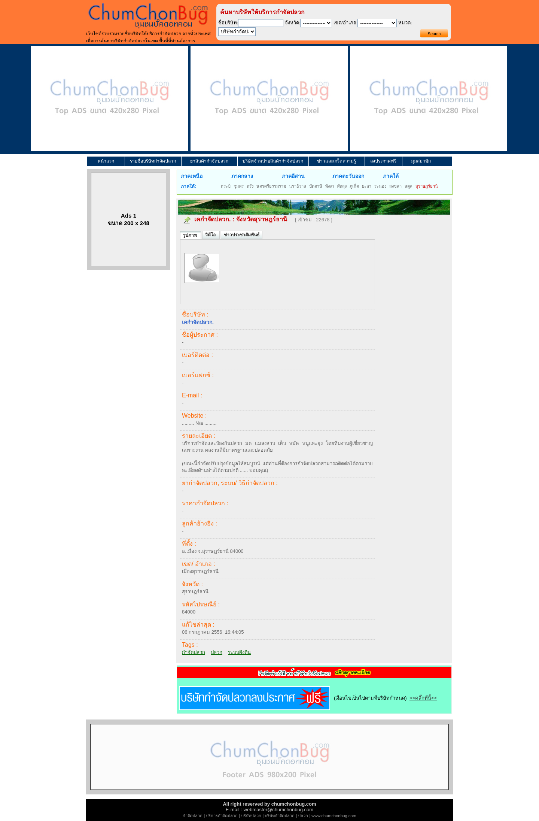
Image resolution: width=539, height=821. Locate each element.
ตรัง (250, 186)
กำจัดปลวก (193, 652)
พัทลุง (342, 186)
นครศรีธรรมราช (271, 186)
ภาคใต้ (391, 176)
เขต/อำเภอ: (345, 22)
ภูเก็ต (354, 186)
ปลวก (216, 652)
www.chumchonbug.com (333, 816)
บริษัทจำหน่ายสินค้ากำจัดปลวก (273, 161)
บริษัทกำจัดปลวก (280, 816)
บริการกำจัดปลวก (222, 816)
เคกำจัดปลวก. (212, 219)
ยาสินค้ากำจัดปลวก (209, 161)
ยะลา (366, 186)
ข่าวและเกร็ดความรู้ (336, 161)
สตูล (408, 186)
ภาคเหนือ (191, 176)
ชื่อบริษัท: (228, 22)
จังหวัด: (293, 22)
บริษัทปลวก (251, 816)
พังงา (329, 186)
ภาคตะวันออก (348, 176)
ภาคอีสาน (293, 176)
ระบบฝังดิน (239, 652)
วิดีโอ (211, 234)
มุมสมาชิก (421, 161)
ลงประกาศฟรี (383, 161)
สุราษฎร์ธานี (426, 186)
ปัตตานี (315, 186)
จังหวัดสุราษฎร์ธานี (261, 219)
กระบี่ (226, 186)
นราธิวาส (297, 186)
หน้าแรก (106, 161)
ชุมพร (239, 186)
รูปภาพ (190, 235)
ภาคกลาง (242, 176)
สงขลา (395, 186)
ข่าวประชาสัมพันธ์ (241, 234)
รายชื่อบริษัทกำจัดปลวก (153, 161)
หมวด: (405, 22)
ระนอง (380, 186)
